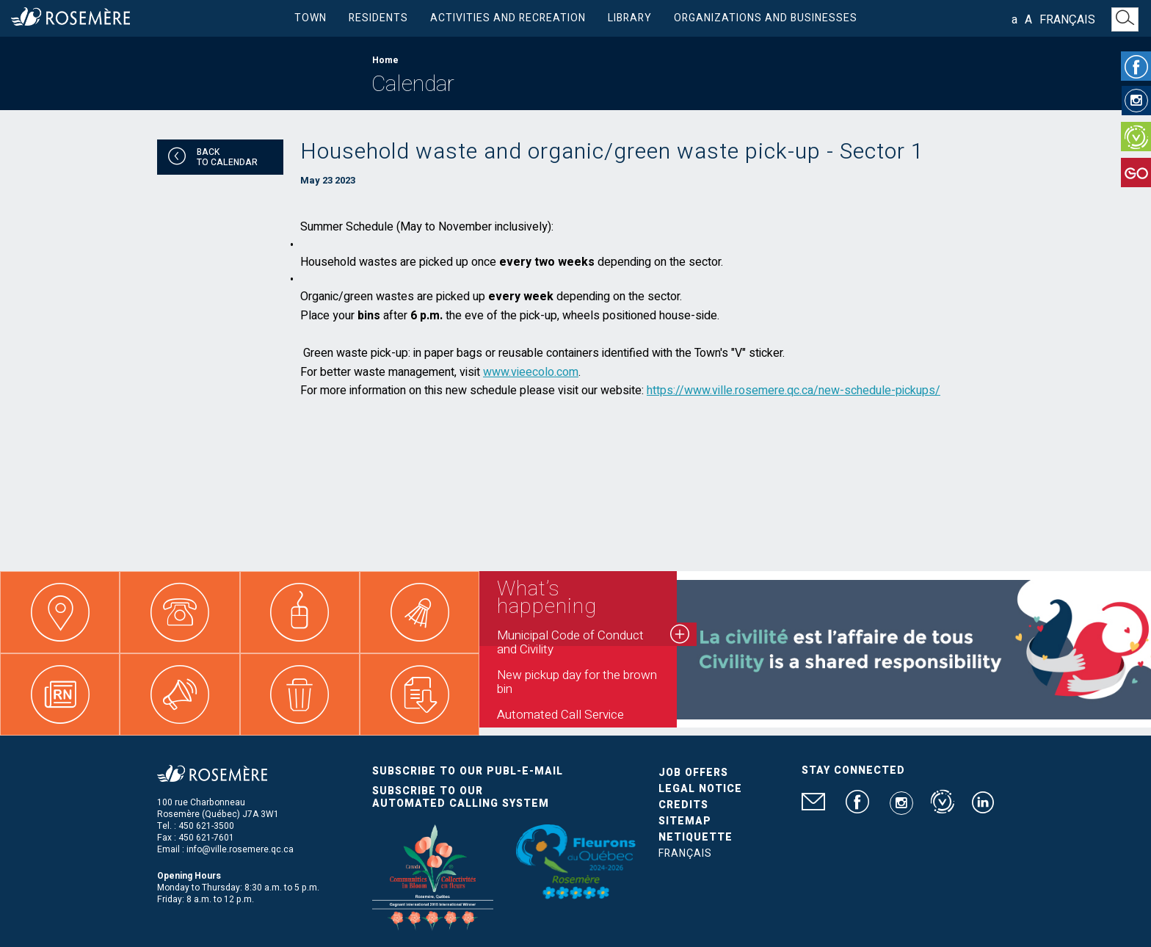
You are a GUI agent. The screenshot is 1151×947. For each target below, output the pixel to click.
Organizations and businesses (765, 18)
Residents (378, 18)
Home (385, 60)
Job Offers (693, 772)
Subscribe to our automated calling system (460, 797)
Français (1067, 20)
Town (310, 18)
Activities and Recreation (508, 18)
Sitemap (684, 821)
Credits (683, 805)
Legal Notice (700, 789)
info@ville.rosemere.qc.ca (240, 849)
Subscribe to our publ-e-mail (467, 771)
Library (630, 18)
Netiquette (695, 837)
